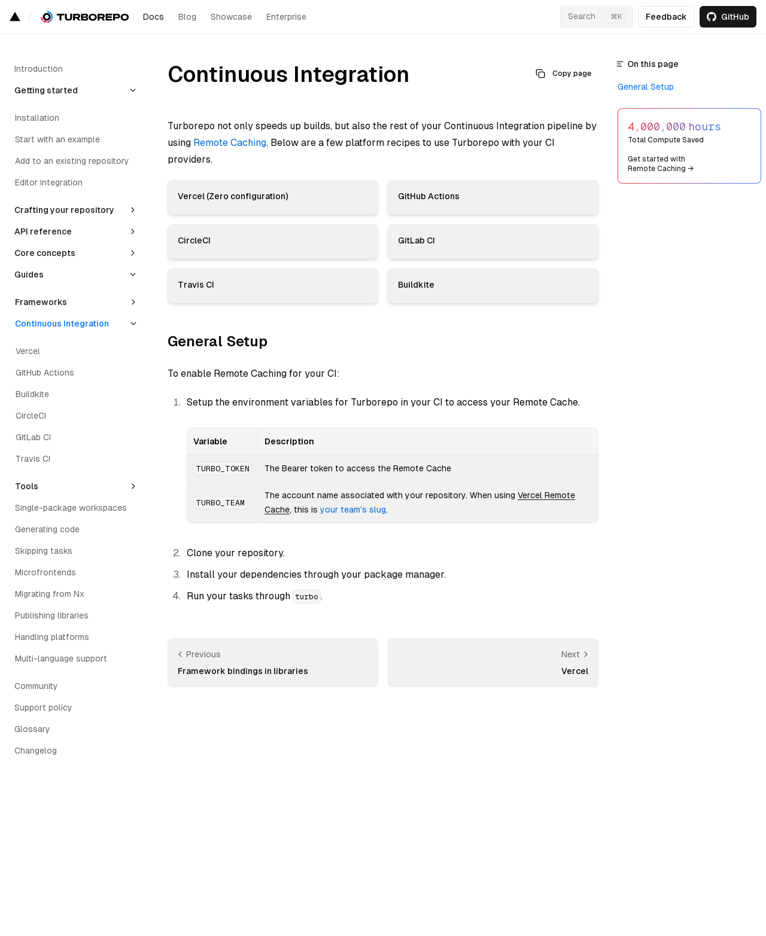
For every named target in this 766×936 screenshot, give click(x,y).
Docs (153, 17)
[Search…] (596, 17)
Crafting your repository (64, 210)
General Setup (218, 341)
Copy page (563, 73)
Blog (187, 17)
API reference (43, 231)
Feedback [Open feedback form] (666, 17)
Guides (29, 274)
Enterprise (286, 17)
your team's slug (353, 509)
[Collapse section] (133, 90)
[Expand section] (133, 210)
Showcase (231, 17)
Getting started (46, 90)
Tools (26, 486)
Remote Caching (229, 142)
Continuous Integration (62, 323)
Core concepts (44, 253)
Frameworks (41, 302)
